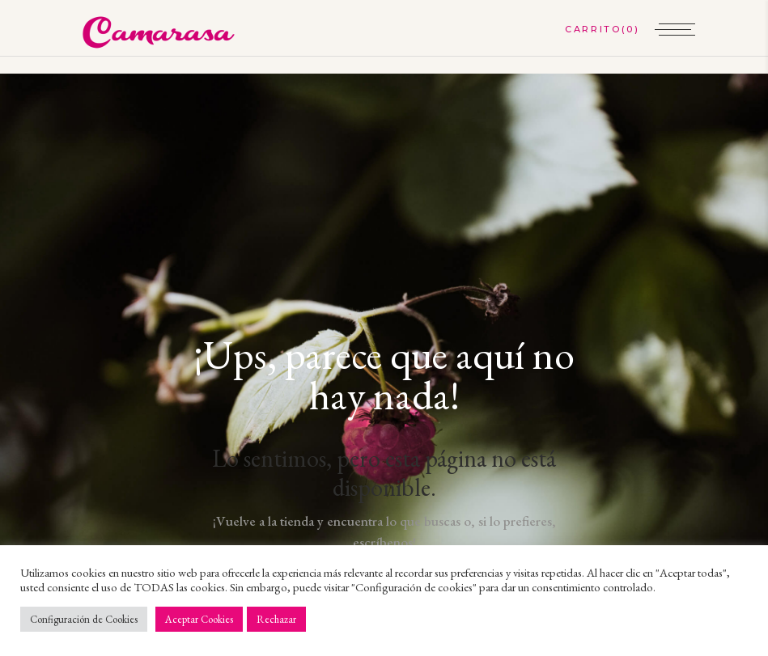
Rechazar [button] (276, 619)
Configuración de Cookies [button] (84, 619)
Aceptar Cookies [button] (199, 619)
